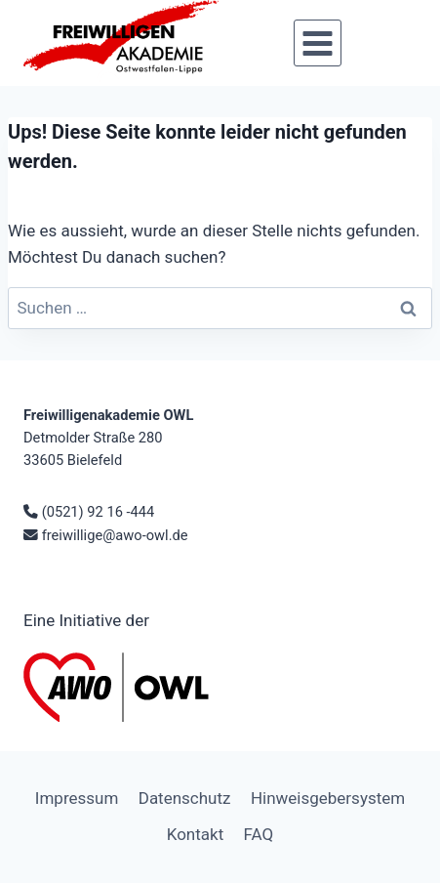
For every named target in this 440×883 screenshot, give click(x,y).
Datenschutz (185, 798)
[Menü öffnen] (317, 43)
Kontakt (195, 834)
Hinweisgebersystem (328, 798)
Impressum (77, 798)
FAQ (259, 834)
